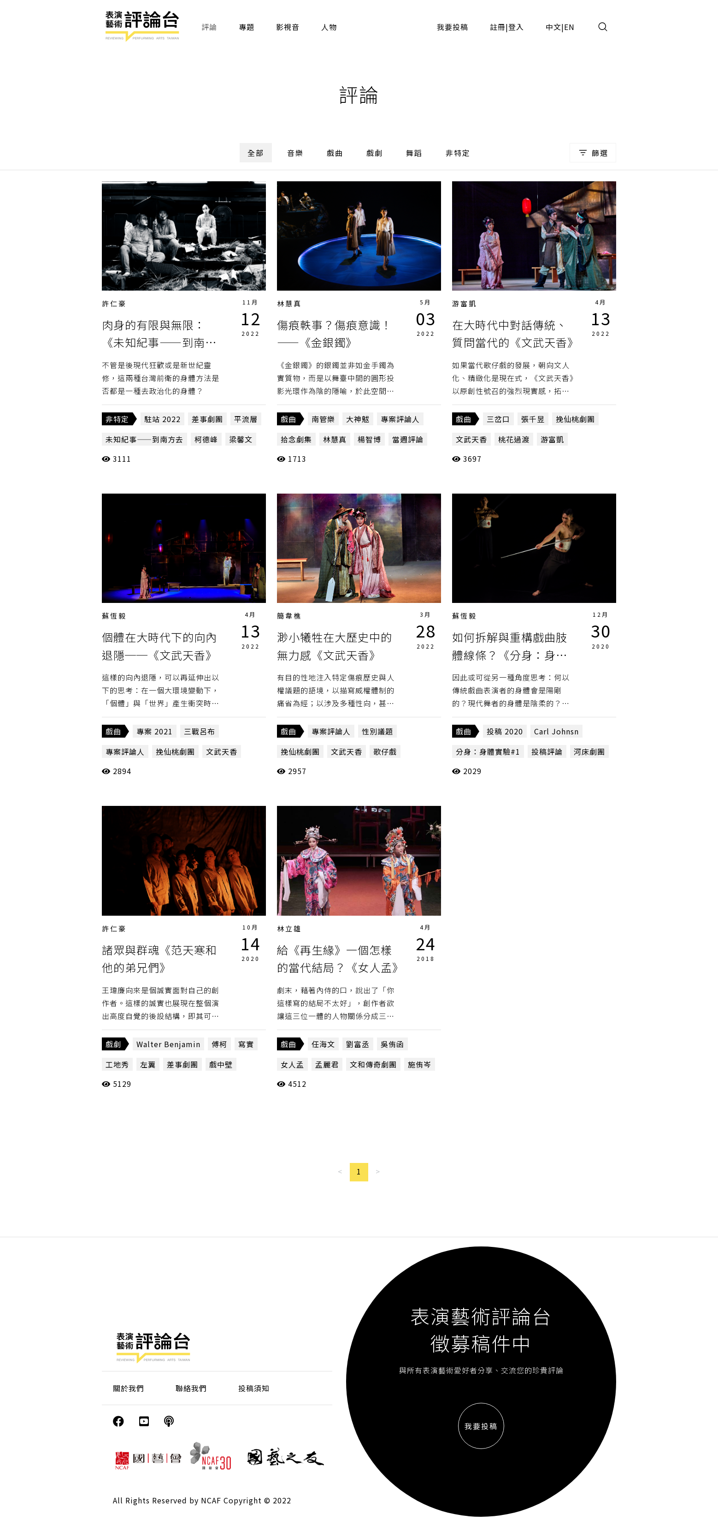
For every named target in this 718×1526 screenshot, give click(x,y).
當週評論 (408, 439)
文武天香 (471, 439)
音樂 (295, 152)
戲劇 (374, 152)
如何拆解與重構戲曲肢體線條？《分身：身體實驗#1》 (509, 654)
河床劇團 (589, 751)
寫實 (246, 1043)
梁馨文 (241, 439)
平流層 (246, 418)
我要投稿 (452, 26)
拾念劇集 (296, 439)
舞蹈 (414, 152)
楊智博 (369, 439)
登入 (516, 26)
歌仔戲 (385, 751)
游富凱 (464, 303)
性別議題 (377, 731)
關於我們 (128, 1388)
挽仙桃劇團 (575, 418)
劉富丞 (358, 1043)
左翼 (148, 1064)
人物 (329, 26)
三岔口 (498, 418)
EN (569, 26)
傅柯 (219, 1043)
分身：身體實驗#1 (488, 751)
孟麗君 (327, 1064)
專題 (246, 26)
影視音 (288, 26)
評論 (209, 26)
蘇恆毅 (114, 615)
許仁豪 (114, 303)
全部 (255, 152)
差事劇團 (207, 418)
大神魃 (358, 418)
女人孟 (292, 1064)
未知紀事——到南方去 (144, 439)
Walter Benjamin (168, 1043)
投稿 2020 (505, 731)
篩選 (592, 152)
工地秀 (117, 1064)
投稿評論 (547, 751)
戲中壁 (221, 1064)
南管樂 (323, 418)
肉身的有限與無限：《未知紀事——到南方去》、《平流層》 (159, 342)
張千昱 (533, 418)
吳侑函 (392, 1043)
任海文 (323, 1043)
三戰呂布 (199, 731)
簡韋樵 (289, 615)
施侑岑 (419, 1064)
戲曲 (335, 152)
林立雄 (289, 928)
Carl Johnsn (556, 731)
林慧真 (289, 303)
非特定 (458, 152)
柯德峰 (206, 439)
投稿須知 (254, 1388)
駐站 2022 (162, 418)
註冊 (498, 26)
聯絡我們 (191, 1388)
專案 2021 (154, 731)
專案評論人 (400, 418)
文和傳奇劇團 (373, 1064)
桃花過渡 (514, 439)
